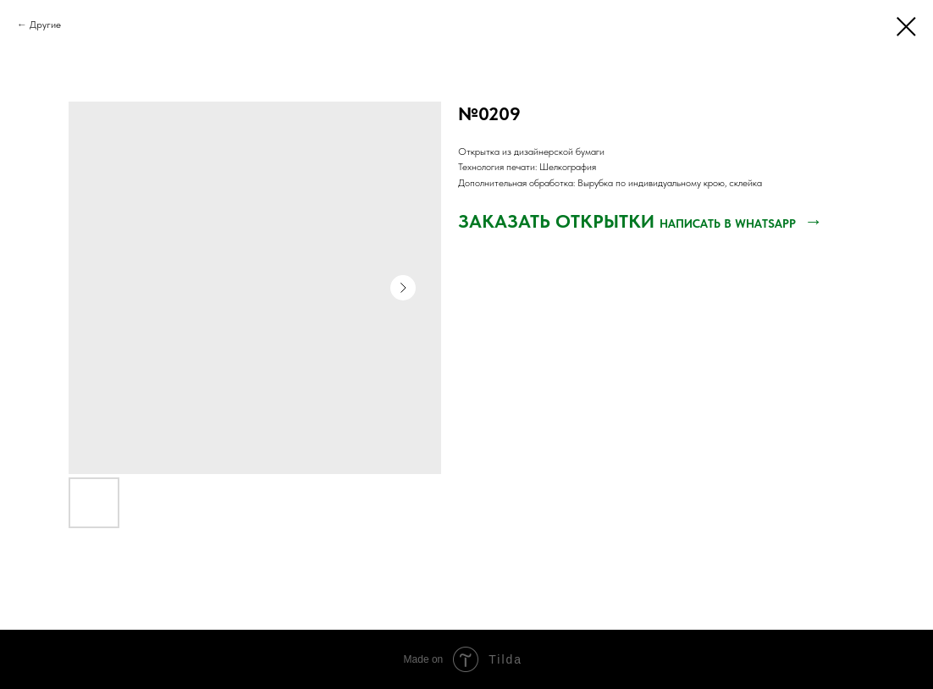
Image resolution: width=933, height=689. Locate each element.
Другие (45, 24)
